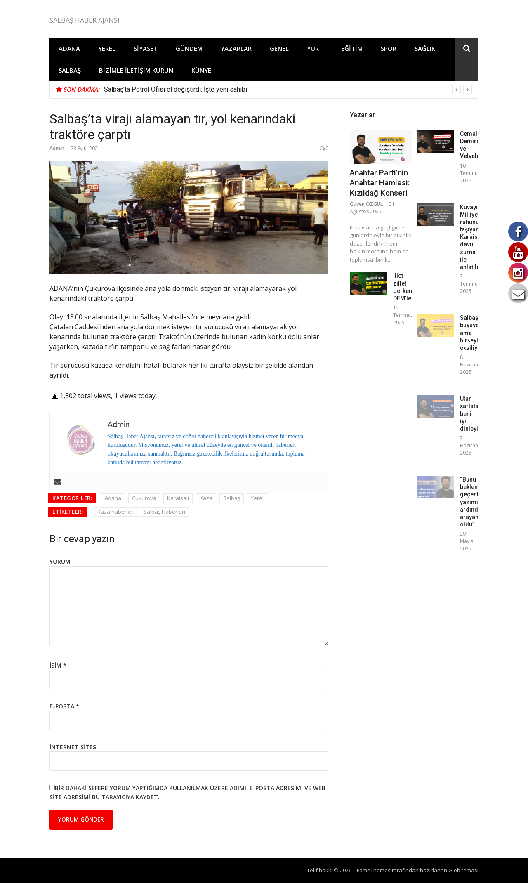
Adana (69, 48)
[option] (288, 89)
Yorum (60, 561)
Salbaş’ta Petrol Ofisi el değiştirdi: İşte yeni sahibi (175, 89)
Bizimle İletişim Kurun (136, 70)
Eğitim (352, 48)
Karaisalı (178, 498)
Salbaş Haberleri (164, 511)
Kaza (206, 498)
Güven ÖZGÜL (366, 204)
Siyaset (146, 48)
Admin (57, 148)
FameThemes (374, 870)
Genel (279, 48)
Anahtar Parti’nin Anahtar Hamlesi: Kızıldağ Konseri (380, 183)
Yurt (315, 48)
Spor (388, 48)
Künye (201, 70)
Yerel (107, 48)
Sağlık (425, 48)
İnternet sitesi (74, 747)
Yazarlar (236, 48)
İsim (58, 665)
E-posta (64, 706)
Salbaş (70, 70)
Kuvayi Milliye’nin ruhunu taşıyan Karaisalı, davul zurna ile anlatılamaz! (476, 237)
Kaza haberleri (115, 511)
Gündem (189, 48)
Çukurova (144, 498)
